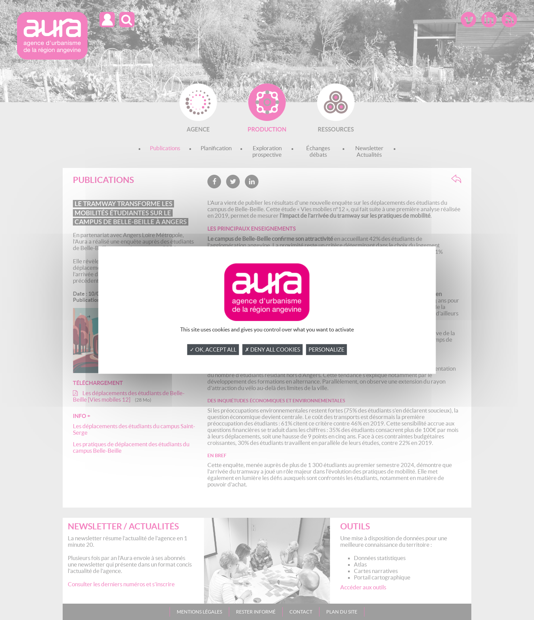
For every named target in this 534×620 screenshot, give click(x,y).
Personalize (326, 349)
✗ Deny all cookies (272, 349)
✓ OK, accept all (213, 349)
